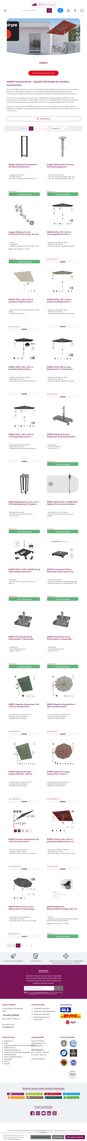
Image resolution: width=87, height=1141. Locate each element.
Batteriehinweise (10, 1060)
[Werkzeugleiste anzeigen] (60, 10)
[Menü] (5, 10)
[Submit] (58, 993)
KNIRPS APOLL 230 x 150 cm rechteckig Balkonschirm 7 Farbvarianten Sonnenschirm (59, 233)
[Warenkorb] (82, 10)
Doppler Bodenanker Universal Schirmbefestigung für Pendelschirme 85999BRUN (60, 165)
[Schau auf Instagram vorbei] (38, 1118)
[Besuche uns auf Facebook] (32, 1118)
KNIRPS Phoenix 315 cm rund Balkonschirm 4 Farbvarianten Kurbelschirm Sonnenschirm (21, 912)
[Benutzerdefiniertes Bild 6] (73, 1067)
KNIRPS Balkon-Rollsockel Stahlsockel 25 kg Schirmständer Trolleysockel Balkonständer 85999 (62, 437)
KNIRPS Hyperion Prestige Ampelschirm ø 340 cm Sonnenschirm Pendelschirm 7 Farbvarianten (60, 777)
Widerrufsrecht (9, 1053)
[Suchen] (49, 10)
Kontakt (7, 1069)
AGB (32, 999)
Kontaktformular (36, 966)
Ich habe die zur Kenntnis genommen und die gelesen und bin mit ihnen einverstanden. (44, 998)
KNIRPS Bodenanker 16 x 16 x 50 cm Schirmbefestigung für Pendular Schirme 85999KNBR (23, 505)
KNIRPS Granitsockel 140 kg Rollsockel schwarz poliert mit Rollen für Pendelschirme (60, 573)
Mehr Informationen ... (14, 1139)
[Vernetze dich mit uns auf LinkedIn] (49, 1118)
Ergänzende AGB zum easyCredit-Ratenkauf (20, 1051)
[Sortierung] (59, 129)
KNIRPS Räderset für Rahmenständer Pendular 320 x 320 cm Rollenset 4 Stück (62, 912)
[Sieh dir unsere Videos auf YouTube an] (43, 1118)
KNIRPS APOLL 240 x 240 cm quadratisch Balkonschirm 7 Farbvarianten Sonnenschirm (59, 301)
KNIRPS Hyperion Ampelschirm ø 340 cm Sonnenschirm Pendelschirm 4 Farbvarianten (61, 709)
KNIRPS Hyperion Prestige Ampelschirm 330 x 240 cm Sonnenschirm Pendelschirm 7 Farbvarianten (21, 777)
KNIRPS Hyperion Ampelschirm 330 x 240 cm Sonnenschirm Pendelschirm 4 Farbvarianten (23, 709)
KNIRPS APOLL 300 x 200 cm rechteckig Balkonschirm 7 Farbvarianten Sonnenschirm (20, 437)
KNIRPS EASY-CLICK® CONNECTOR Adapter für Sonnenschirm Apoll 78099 (62, 505)
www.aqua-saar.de (38, 1064)
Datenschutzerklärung (12, 1055)
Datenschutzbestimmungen (40, 997)
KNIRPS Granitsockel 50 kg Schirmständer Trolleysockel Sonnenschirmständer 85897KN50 (61, 641)
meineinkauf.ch (78, 966)
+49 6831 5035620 (10, 1020)
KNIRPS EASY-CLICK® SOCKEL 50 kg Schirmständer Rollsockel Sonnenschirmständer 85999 (24, 573)
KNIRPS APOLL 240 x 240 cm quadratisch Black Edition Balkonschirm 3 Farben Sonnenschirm (20, 369)
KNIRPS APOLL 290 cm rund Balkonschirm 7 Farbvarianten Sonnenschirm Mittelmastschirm (61, 369)
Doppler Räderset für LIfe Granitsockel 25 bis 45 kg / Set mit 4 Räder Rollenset (24, 233)
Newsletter (8, 1064)
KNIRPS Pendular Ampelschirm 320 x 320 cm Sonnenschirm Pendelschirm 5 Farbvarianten (23, 845)
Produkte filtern (43, 119)
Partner (7, 1066)
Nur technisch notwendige (41, 1137)
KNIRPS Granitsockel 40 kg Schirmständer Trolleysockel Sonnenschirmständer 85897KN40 (23, 641)
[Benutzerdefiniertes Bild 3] (64, 1058)
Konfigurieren (58, 1137)
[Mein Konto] (75, 10)
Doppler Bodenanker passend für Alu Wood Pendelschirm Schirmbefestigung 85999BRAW (22, 165)
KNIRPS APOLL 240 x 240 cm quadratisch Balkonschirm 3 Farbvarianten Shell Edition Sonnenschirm (20, 301)
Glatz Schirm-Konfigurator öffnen (43, 73)
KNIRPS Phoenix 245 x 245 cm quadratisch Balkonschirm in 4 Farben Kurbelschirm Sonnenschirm (62, 845)
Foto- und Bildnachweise (13, 1062)
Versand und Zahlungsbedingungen (17, 1057)
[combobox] (29, 10)
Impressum (8, 1046)
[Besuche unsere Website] (54, 1118)
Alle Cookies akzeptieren (75, 1137)
